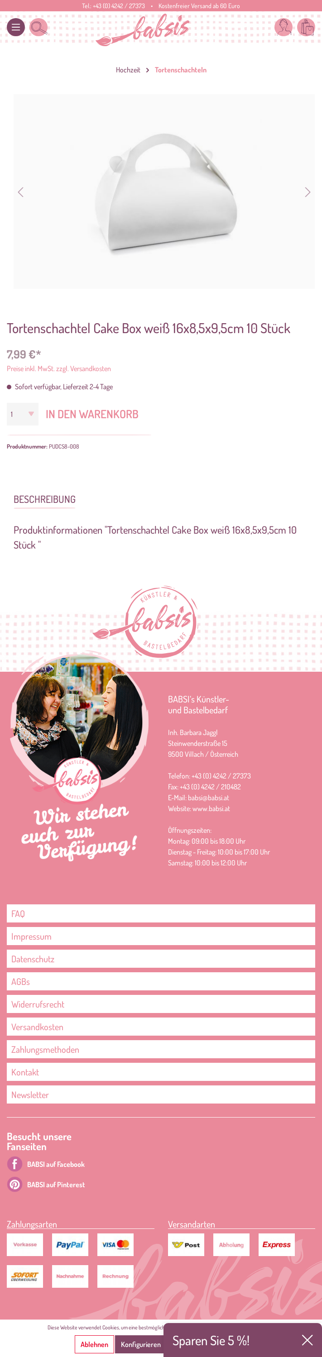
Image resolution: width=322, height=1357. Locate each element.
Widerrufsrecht (37, 1003)
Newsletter (30, 1094)
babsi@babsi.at (208, 797)
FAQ (18, 913)
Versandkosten (37, 1026)
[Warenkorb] (306, 27)
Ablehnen (94, 1344)
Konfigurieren (141, 1344)
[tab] (45, 498)
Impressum (31, 936)
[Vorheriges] (20, 191)
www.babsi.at (211, 808)
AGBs (20, 981)
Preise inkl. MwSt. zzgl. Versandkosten (59, 368)
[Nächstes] (308, 191)
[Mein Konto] (283, 27)
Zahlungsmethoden (45, 1049)
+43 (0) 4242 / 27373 (119, 6)
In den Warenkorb (92, 413)
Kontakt (25, 1071)
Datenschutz (32, 958)
